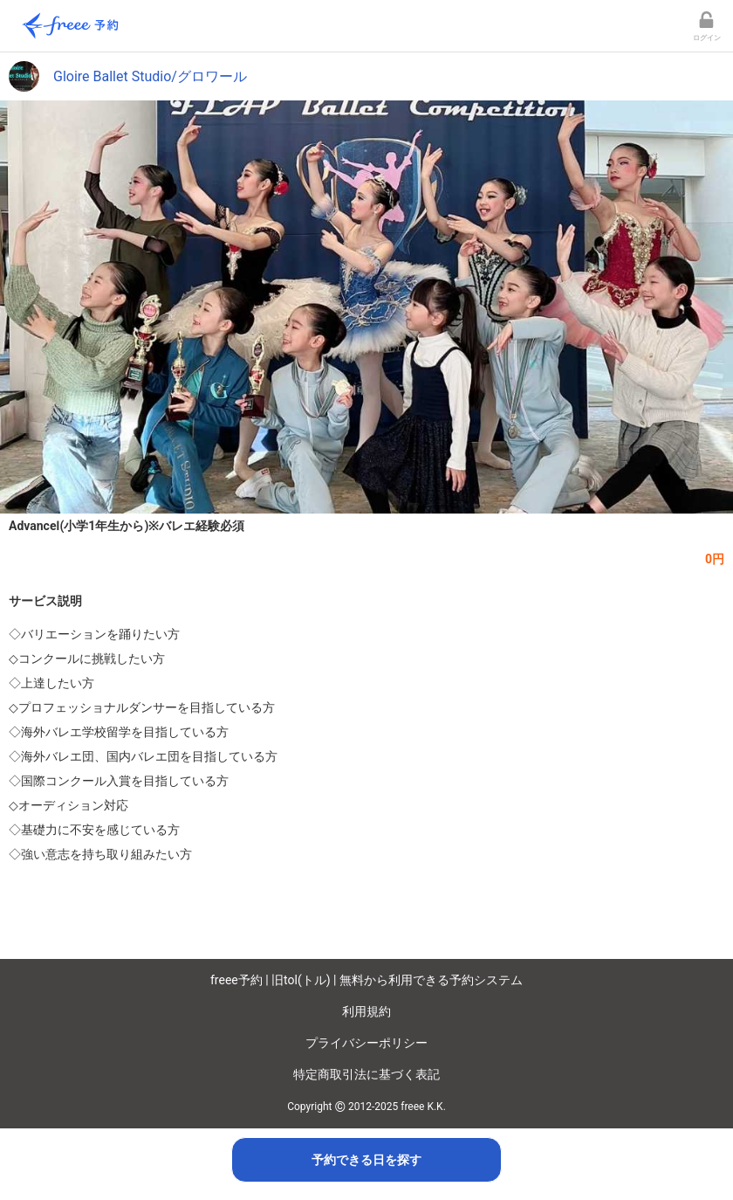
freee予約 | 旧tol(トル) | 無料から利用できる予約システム (366, 980)
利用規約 (366, 1011)
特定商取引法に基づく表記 (366, 1074)
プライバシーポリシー (366, 1043)
